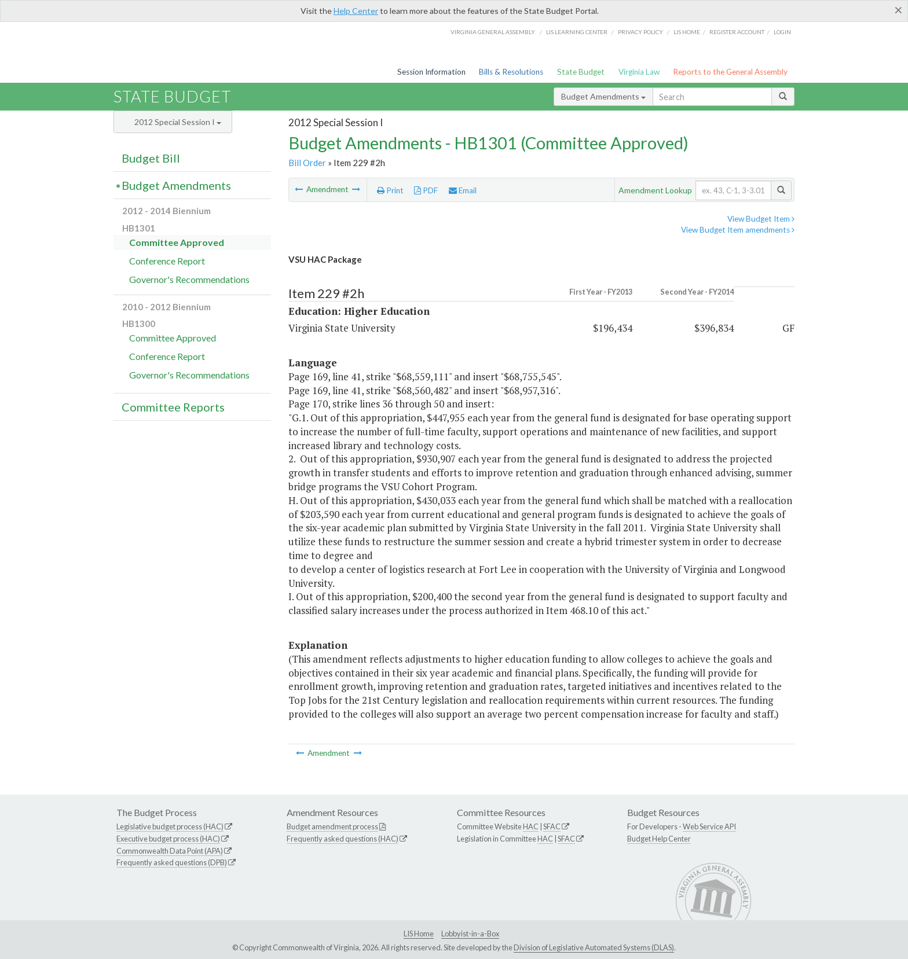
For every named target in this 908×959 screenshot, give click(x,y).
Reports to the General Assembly (730, 71)
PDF (426, 190)
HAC (531, 826)
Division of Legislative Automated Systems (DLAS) (594, 947)
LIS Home (419, 933)
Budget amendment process (332, 826)
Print (390, 190)
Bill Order (307, 162)
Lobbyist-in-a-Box (470, 933)
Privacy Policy (640, 31)
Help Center (356, 11)
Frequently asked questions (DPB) (171, 862)
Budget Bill (151, 158)
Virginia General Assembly (493, 31)
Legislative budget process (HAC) (170, 826)
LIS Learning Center (576, 31)
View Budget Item (760, 218)
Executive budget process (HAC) (168, 838)
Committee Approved (176, 242)
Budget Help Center (659, 838)
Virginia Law (639, 71)
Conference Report (167, 260)
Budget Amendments (603, 96)
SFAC (552, 826)
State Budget (581, 71)
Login (782, 31)
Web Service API (709, 826)
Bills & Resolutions (511, 71)
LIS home (686, 31)
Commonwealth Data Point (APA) (169, 850)
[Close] (898, 9)
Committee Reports (173, 407)
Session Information (431, 71)
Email (463, 190)
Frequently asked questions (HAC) (342, 838)
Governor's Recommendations (189, 279)
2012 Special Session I (177, 122)
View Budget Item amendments (737, 229)
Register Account (736, 31)
